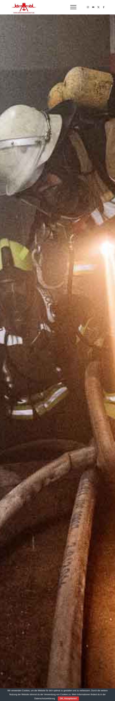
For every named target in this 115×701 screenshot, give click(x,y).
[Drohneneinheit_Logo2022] (48, 7)
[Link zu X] (98, 7)
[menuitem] (71, 7)
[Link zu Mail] (93, 7)
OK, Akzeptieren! (68, 698)
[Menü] (71, 7)
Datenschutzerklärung (44, 698)
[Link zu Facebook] (103, 7)
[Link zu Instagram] (88, 7)
